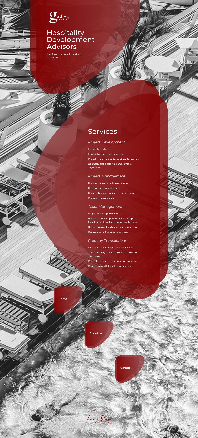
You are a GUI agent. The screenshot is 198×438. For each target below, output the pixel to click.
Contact (126, 367)
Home (62, 299)
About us (95, 333)
